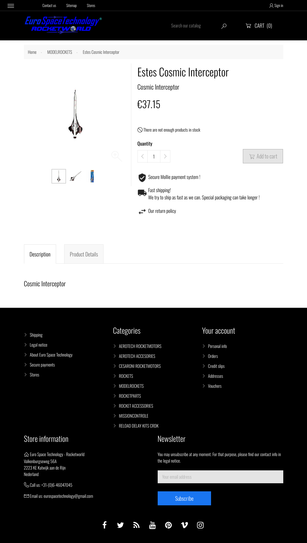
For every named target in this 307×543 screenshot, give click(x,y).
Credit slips (216, 366)
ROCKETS (126, 376)
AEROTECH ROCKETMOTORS (140, 346)
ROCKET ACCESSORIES (136, 406)
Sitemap (71, 5)
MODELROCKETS (131, 386)
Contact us (49, 5)
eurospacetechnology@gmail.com (68, 496)
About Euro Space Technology (51, 354)
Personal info (217, 346)
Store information (46, 438)
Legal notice (38, 344)
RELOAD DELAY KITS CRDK (138, 425)
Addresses (215, 376)
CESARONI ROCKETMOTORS (140, 366)
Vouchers (215, 386)
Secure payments (42, 364)
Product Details (84, 254)
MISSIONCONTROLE (133, 415)
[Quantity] (153, 156)
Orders (213, 356)
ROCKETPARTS (130, 396)
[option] (58, 176)
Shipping (36, 335)
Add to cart (263, 156)
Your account (218, 330)
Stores (91, 5)
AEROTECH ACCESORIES (137, 356)
